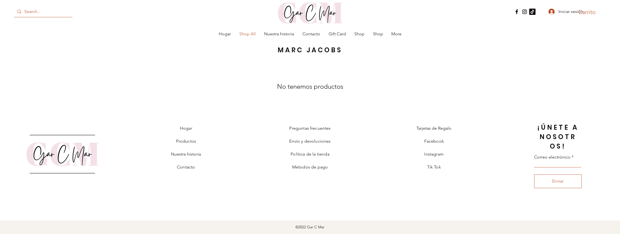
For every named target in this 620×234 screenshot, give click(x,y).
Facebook (434, 141)
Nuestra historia (186, 154)
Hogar (186, 128)
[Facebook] (517, 12)
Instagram (433, 154)
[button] (588, 12)
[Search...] (42, 11)
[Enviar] (558, 181)
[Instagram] (524, 12)
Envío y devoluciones (310, 141)
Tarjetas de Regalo (433, 128)
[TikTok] (532, 12)
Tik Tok (434, 167)
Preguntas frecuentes (310, 128)
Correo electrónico (552, 157)
